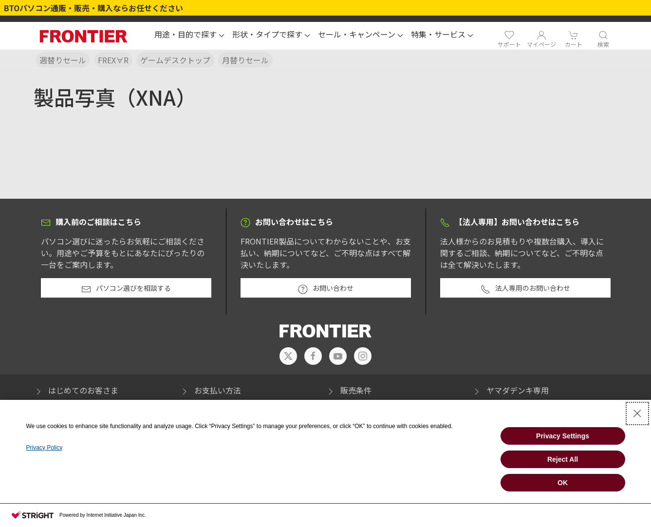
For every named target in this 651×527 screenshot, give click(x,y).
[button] (189, 35)
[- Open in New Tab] (288, 356)
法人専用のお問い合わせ (525, 288)
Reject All (562, 459)
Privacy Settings (562, 436)
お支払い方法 (210, 390)
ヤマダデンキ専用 (510, 390)
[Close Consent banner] (637, 413)
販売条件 (349, 390)
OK (563, 483)
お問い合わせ (325, 288)
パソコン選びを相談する (126, 288)
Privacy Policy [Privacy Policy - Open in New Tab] (44, 447)
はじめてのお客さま (76, 390)
